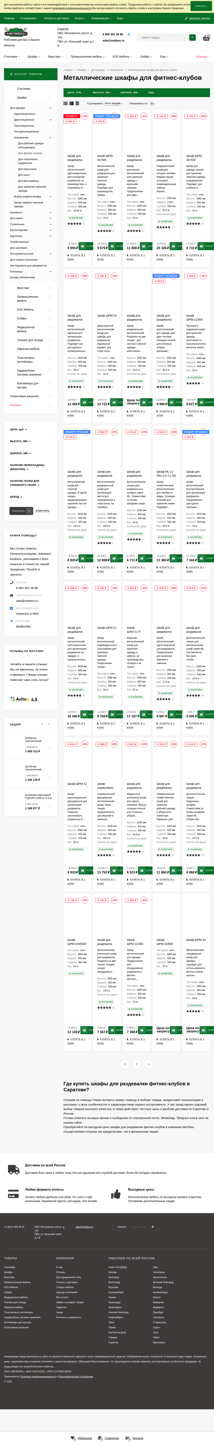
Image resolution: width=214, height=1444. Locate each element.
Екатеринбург (116, 1292)
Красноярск (115, 1307)
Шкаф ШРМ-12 (77, 783)
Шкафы (82, 70)
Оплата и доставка (56, 18)
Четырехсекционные (26, 131)
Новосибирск (116, 1317)
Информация (100, 18)
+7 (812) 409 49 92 (14, 1227)
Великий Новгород (163, 1282)
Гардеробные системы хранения (22, 1317)
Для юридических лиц (68, 1277)
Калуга (156, 1297)
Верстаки (9, 1277)
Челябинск (159, 1272)
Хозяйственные (19, 241)
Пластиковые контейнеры (18, 1312)
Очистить (42, 511)
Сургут (156, 1327)
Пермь (112, 1327)
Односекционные (24, 113)
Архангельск (160, 1277)
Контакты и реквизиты (68, 1317)
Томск (156, 1337)
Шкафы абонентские (22, 277)
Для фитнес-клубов (30, 153)
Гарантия (61, 1307)
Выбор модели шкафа (27, 196)
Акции (59, 1312)
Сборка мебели (65, 1287)
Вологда (157, 1287)
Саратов (113, 1342)
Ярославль (159, 1342)
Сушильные (17, 224)
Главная (9, 18)
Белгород (114, 1277)
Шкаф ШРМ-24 (107, 315)
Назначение (116, 70)
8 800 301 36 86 (113, 34)
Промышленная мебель (17, 1282)
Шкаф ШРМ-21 (107, 627)
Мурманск (158, 1307)
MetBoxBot (23, 626)
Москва (113, 1272)
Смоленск (158, 1317)
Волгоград (114, 1282)
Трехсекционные (24, 125)
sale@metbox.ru (114, 40)
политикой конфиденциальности (72, 8)
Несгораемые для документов (28, 265)
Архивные (16, 212)
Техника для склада (15, 1302)
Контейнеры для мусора (17, 1322)
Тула (155, 1332)
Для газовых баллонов (23, 259)
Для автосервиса (28, 180)
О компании (28, 18)
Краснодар (115, 1302)
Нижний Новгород (118, 1312)
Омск (111, 1322)
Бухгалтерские (19, 230)
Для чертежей (18, 247)
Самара (113, 1337)
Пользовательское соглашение (75, 1376)
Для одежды (98, 70)
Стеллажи (9, 1267)
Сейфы (8, 1292)
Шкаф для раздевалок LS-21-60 (75, 160)
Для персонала (27, 169)
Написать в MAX (27, 613)
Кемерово (158, 1302)
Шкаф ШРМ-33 (196, 939)
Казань (112, 1297)
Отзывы (60, 1272)
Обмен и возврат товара (70, 1302)
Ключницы (16, 271)
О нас (59, 1267)
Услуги (79, 18)
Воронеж (113, 1287)
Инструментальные (22, 253)
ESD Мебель (11, 1287)
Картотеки (16, 236)
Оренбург (158, 1312)
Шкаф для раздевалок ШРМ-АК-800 (135, 160)
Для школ (24, 174)
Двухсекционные (24, 119)
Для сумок (16, 218)
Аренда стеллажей (66, 1292)
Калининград (160, 1292)
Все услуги (62, 1297)
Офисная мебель (13, 1307)
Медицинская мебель (16, 1297)
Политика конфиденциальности (38, 1376)
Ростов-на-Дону (117, 1332)
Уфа (155, 1267)
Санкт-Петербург (118, 1267)
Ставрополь (159, 1322)
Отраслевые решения (16, 1327)
